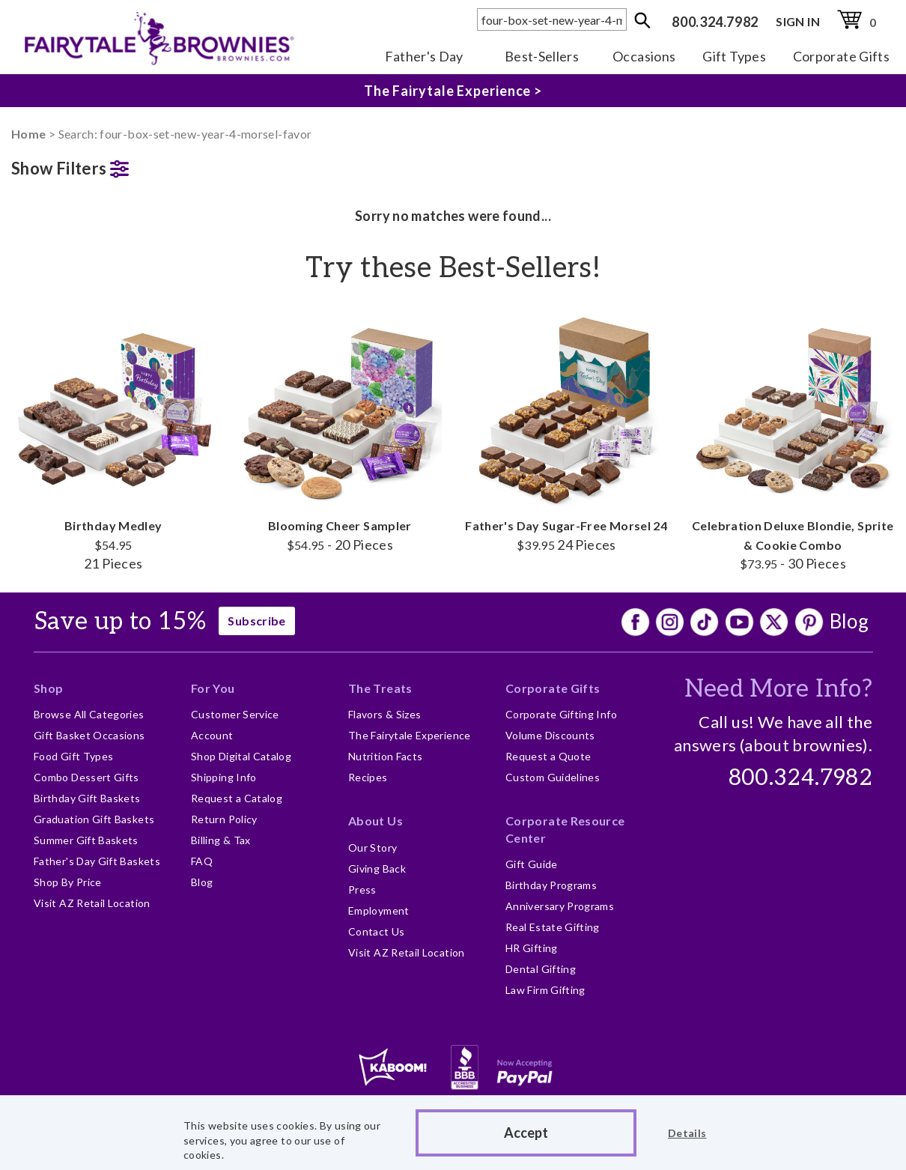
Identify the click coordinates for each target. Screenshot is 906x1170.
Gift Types (734, 56)
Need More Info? (778, 689)
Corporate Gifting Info (561, 714)
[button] (113, 165)
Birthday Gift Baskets (87, 798)
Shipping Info (224, 777)
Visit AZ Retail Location (92, 903)
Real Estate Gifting (552, 927)
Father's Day (424, 56)
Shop (48, 688)
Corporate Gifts (841, 56)
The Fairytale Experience (409, 735)
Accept (526, 1132)
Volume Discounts (550, 735)
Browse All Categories (89, 714)
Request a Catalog (236, 798)
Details (687, 1133)
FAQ (202, 861)
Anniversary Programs (559, 906)
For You (213, 688)
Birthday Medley (113, 440)
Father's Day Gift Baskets (97, 861)
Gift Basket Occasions (89, 735)
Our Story (372, 847)
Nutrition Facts (385, 756)
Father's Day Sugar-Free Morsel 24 (566, 430)
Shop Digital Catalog (241, 756)
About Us (375, 820)
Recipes (368, 777)
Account (212, 735)
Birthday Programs (551, 885)
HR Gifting (531, 948)
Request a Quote (548, 756)
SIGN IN (798, 21)
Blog (849, 621)
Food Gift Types (73, 756)
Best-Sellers (542, 56)
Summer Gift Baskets (86, 840)
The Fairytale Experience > (453, 90)
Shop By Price (68, 882)
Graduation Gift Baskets (94, 819)
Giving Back (377, 868)
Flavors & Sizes (384, 714)
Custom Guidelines (552, 777)
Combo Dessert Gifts (86, 777)
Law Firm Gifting (545, 989)
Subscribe (256, 620)
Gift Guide (531, 864)
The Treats (380, 688)
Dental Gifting (540, 969)
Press (362, 889)
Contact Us (376, 931)
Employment (379, 910)
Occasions (643, 56)
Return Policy (224, 819)
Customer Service (235, 714)
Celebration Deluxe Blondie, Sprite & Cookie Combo (793, 440)
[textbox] (552, 19)
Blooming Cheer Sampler (340, 430)
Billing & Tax (221, 840)
